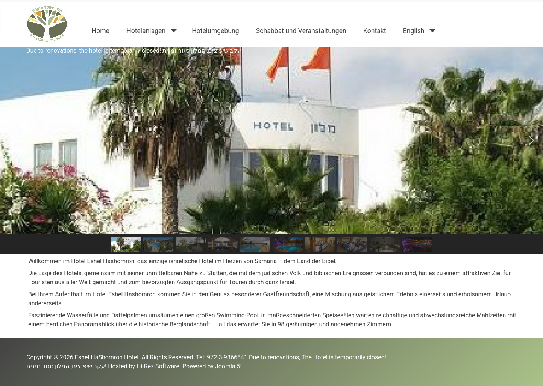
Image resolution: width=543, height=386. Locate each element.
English (414, 31)
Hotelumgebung (215, 31)
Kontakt (374, 31)
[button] (12, 140)
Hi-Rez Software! (159, 366)
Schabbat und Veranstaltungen (301, 31)
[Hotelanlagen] (172, 31)
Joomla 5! (228, 366)
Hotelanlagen (145, 31)
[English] (431, 31)
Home (100, 31)
